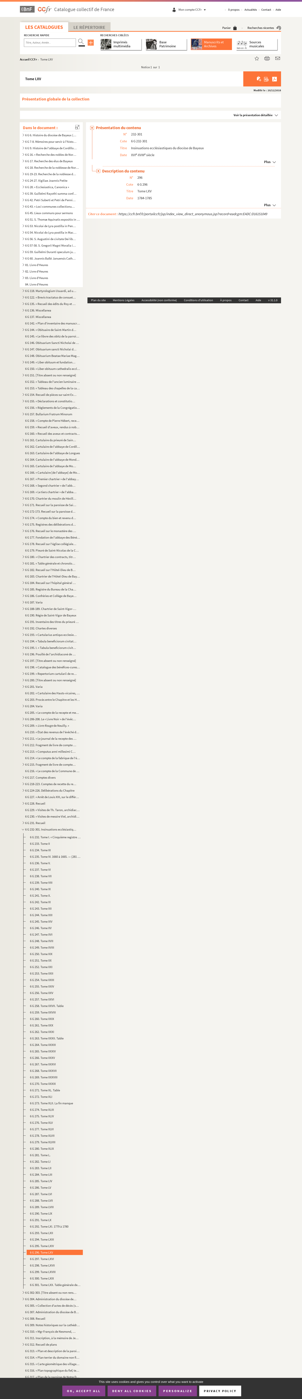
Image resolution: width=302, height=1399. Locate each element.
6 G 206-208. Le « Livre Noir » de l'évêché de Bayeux (51, 719)
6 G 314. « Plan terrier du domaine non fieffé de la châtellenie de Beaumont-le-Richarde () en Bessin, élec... (52, 1357)
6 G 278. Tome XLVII (42, 1136)
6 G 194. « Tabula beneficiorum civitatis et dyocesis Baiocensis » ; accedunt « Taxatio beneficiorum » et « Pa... (51, 641)
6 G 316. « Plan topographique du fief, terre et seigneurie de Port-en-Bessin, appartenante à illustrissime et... (52, 1370)
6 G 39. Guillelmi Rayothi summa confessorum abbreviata (51, 193)
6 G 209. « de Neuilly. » (47, 726)
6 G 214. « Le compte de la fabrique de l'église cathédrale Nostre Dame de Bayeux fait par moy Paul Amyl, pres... (52, 758)
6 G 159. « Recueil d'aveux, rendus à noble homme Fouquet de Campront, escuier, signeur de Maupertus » (52, 427)
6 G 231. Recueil (35, 823)
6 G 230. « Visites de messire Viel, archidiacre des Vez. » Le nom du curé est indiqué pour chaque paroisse (52, 816)
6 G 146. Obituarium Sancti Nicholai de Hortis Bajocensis (52, 343)
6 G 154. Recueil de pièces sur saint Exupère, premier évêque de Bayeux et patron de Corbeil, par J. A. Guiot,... (51, 395)
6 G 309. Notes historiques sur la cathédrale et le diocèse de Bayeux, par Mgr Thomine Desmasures (52, 1325)
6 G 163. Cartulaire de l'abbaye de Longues (52, 453)
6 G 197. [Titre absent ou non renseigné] (50, 661)
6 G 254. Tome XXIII (42, 980)
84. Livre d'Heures (36, 284)
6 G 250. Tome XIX (41, 954)
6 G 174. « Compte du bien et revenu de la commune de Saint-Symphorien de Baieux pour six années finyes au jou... (51, 518)
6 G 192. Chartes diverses (41, 628)
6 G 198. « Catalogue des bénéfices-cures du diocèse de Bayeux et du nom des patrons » (52, 667)
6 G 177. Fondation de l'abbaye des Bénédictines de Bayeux (52, 537)
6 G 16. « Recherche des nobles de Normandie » (51, 155)
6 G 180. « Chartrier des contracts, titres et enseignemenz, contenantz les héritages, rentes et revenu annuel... (51, 557)
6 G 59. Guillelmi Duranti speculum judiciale (51, 252)
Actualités (251, 10)
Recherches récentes (264, 28)
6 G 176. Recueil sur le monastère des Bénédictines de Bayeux (51, 531)
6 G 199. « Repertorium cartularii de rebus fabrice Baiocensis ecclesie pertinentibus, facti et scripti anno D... (51, 674)
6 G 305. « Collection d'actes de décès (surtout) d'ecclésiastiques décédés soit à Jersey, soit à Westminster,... (52, 1306)
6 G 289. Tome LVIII (42, 1207)
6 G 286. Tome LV (40, 1187)
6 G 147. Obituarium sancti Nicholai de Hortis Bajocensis (51, 349)
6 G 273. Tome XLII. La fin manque (51, 1103)
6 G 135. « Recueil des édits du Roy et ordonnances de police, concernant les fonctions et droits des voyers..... (51, 304)
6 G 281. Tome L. (40, 1155)
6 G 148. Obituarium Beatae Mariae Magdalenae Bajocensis (52, 356)
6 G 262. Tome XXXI (42, 1032)
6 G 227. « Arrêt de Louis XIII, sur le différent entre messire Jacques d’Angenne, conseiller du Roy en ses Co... (52, 797)
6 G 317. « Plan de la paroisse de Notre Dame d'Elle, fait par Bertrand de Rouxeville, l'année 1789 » (52, 1377)
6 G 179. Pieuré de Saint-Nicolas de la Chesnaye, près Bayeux (52, 550)
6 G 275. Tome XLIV (42, 1116)
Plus (267, 161)
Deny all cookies (132, 1391)
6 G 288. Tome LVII (41, 1200)
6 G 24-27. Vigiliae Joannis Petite (46, 181)
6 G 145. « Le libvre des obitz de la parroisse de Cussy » (52, 336)
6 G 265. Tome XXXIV (43, 1051)
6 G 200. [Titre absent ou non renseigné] (50, 680)
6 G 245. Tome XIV (41, 921)
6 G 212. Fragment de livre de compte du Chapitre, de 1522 (51, 745)
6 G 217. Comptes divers (40, 777)
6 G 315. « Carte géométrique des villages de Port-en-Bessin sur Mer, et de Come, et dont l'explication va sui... (52, 1364)
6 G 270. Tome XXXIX (43, 1084)
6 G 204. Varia (34, 706)
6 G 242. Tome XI (40, 902)
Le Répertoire (89, 27)
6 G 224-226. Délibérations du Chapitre (49, 790)
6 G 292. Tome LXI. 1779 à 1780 (49, 1226)
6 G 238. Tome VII (41, 876)
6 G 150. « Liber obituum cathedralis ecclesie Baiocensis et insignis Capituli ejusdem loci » (52, 369)
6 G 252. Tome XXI (41, 967)
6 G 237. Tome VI (40, 870)
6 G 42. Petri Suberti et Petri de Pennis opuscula (51, 200)
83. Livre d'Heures (36, 278)
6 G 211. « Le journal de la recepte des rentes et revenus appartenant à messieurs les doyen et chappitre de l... (51, 739)
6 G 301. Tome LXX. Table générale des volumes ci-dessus (55, 1285)
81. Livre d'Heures (36, 265)
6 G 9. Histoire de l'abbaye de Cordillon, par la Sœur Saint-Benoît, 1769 (51, 148)
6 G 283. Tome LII (40, 1168)
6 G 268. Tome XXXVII (43, 1071)
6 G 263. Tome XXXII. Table (47, 1038)
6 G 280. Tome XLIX (42, 1149)
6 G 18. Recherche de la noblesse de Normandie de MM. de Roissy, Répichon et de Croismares (52, 168)
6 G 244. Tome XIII (41, 915)
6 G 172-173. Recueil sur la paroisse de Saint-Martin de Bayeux (51, 511)
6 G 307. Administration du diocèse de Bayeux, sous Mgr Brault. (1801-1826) (52, 1312)
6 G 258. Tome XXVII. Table (47, 1006)
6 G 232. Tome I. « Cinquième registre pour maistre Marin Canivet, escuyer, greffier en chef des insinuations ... (55, 837)
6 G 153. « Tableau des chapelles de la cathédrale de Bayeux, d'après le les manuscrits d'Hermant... (52, 388)
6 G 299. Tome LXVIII (43, 1272)
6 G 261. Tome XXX (41, 1025)
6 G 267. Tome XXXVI (43, 1064)
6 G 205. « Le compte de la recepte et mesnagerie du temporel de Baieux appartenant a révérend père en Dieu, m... (52, 713)
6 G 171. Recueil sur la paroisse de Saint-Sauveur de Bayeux (51, 505)
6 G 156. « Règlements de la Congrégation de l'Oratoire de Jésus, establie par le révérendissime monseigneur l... (52, 408)
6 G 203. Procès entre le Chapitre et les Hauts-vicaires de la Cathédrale (52, 700)
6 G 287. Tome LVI (41, 1194)
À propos (234, 10)
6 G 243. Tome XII (41, 908)
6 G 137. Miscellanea (38, 317)
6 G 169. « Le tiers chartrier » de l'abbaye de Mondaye (51, 492)
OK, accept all (83, 1391)
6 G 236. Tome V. (40, 863)
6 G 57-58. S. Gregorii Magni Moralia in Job (51, 245)
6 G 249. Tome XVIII (42, 947)
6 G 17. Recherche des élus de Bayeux (49, 161)
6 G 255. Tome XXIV (42, 986)
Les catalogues (44, 27)
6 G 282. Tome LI (40, 1162)
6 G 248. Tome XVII (41, 941)
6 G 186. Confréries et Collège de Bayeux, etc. (51, 596)
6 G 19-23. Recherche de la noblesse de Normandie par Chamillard (51, 174)
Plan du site (98, 300)
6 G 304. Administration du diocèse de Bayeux (51, 1299)
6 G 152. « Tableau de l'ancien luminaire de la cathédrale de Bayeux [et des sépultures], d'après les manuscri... (52, 382)
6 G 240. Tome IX (40, 889)
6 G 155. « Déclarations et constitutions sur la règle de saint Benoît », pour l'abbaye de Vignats (51, 401)
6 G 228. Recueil (35, 803)
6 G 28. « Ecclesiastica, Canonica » (47, 187)
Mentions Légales (123, 300)
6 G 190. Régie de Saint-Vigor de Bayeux (50, 615)
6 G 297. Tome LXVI (42, 1259)
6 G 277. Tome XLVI (42, 1129)
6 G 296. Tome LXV (41, 1252)
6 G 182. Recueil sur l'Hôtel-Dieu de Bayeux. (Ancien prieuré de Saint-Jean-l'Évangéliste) (51, 570)
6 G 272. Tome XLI (41, 1097)
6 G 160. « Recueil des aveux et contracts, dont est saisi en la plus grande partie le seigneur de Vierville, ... (52, 434)
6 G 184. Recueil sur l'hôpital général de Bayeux (51, 583)
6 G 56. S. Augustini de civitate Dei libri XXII (51, 239)
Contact (266, 10)
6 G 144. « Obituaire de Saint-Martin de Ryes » (51, 330)
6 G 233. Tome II (40, 844)
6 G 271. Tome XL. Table (45, 1090)
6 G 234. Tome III (40, 850)
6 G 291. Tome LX (40, 1220)
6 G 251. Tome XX (41, 960)
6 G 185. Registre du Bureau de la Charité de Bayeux (51, 589)
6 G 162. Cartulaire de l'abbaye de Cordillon (52, 447)
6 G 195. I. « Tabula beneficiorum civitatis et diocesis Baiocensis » (51, 648)
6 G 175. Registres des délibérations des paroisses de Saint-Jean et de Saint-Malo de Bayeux (51, 524)
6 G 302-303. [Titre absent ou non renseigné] (51, 1293)
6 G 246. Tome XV (41, 928)
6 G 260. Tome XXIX (42, 1019)
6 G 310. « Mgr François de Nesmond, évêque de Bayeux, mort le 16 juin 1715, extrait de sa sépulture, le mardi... (51, 1331)
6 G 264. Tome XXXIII (43, 1045)
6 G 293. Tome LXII (41, 1233)
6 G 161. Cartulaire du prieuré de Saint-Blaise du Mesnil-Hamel (51, 440)
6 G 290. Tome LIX (41, 1213)
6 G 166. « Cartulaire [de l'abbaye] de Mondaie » (52, 472)
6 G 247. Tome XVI (41, 934)
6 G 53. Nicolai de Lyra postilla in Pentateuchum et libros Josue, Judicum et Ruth (51, 226)
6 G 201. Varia (34, 687)
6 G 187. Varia (34, 602)
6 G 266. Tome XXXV (42, 1058)
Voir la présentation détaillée (253, 115)
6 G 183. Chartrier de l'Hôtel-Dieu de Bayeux (52, 576)
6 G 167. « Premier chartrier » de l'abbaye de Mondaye (52, 479)
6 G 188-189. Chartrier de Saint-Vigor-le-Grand (51, 609)
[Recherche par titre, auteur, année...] (50, 43)
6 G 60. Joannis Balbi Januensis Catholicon (51, 258)
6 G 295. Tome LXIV (42, 1246)
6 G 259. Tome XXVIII (43, 1012)
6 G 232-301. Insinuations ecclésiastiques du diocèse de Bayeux (51, 829)
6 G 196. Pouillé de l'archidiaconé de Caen (51, 654)
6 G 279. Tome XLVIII (42, 1142)
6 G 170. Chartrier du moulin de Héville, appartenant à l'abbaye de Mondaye (51, 498)
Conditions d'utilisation (198, 300)
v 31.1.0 (272, 300)
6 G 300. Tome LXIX (42, 1278)
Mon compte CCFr (193, 9)
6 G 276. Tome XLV (41, 1123)
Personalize (177, 1391)
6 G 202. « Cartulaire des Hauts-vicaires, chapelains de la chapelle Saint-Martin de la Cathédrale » (52, 693)
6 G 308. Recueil (35, 1319)
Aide (278, 10)
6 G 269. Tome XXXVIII (43, 1077)
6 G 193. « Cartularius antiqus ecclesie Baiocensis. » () (51, 635)
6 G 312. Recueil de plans (41, 1344)
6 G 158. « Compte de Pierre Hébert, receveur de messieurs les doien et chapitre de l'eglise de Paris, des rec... (52, 421)
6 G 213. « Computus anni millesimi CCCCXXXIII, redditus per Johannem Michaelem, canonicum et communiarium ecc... (51, 752)
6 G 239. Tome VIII (41, 883)
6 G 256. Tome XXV (41, 993)
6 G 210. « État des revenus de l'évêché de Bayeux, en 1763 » (52, 732)
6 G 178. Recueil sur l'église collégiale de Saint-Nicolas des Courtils (51, 544)
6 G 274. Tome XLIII (42, 1110)
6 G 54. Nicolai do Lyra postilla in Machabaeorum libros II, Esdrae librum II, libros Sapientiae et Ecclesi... (51, 232)
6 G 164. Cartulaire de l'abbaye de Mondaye (52, 460)
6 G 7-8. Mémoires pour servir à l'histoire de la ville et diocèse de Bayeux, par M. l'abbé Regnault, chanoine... (51, 142)
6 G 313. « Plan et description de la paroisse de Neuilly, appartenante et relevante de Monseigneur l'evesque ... (52, 1351)
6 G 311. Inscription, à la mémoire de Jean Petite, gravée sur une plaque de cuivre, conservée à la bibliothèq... (52, 1338)
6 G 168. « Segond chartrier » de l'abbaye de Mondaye (51, 485)
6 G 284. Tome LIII (41, 1175)
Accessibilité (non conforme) (159, 300)
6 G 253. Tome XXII (41, 973)
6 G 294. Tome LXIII (42, 1239)
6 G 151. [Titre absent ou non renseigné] (50, 375)
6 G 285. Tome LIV (41, 1181)
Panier (229, 28)
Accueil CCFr (28, 59)
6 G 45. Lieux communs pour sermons (49, 213)
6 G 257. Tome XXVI (42, 999)
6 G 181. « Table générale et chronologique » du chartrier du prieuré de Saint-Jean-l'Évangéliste (51, 563)
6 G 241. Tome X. (40, 896)
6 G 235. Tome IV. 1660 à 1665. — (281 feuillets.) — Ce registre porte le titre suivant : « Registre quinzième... (55, 857)
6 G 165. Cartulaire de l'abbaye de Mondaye (51, 466)
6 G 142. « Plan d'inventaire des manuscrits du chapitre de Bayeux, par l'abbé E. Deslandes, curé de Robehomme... (52, 323)
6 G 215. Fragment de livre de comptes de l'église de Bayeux (51, 764)
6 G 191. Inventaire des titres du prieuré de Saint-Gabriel (52, 622)
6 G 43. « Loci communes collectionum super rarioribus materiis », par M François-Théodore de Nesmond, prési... (51, 206)
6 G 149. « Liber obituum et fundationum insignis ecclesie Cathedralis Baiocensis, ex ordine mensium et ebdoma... (51, 362)
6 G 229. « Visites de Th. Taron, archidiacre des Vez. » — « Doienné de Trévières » (52, 810)
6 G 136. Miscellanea (38, 310)
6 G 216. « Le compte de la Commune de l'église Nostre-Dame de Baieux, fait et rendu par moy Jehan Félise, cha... (52, 771)
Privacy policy (220, 1391)
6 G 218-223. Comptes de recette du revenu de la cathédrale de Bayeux (51, 784)
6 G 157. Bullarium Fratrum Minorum (48, 414)
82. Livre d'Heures (36, 271)
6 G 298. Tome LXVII (42, 1265)
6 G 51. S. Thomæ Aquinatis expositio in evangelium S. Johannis (52, 219)
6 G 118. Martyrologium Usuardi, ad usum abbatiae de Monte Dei (51, 291)
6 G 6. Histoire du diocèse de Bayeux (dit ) (51, 135)
